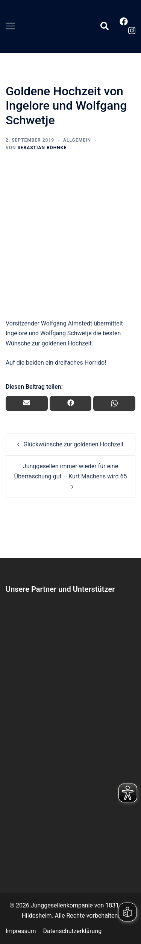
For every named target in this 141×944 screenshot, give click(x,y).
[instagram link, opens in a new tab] (130, 30)
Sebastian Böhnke (42, 147)
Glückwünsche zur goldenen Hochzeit (73, 444)
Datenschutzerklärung (72, 931)
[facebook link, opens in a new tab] (123, 21)
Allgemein (77, 140)
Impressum (21, 931)
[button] (104, 26)
